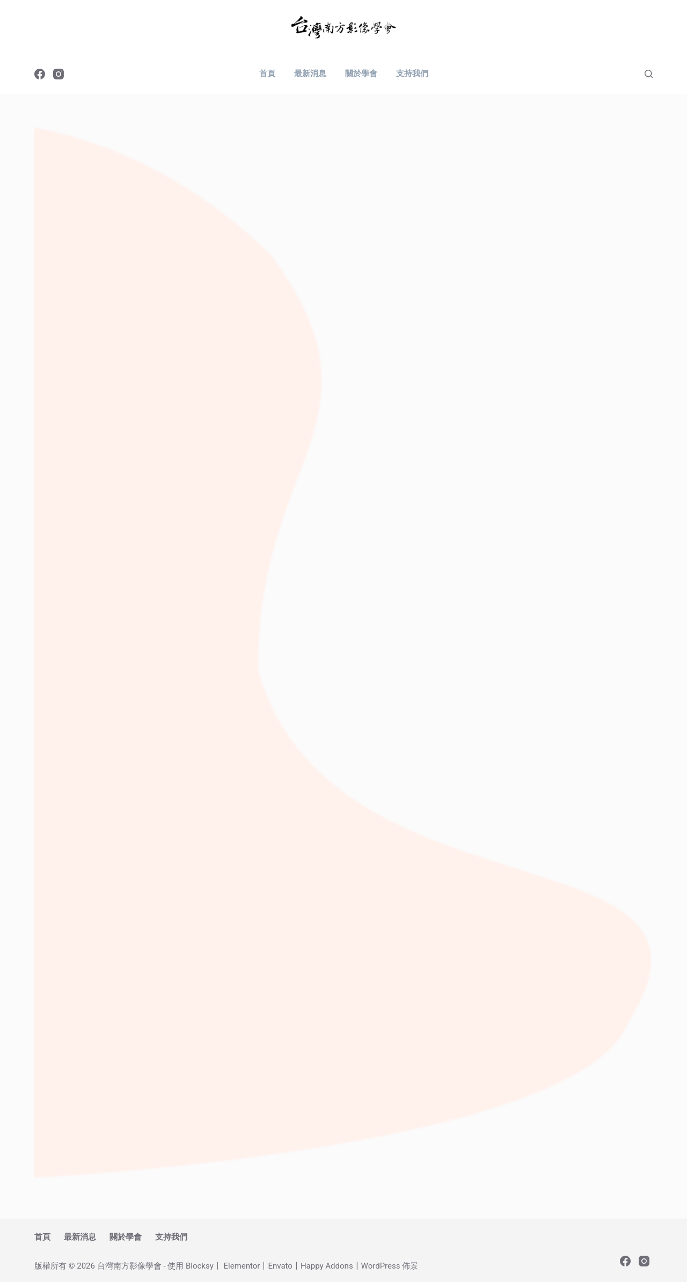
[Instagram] (58, 74)
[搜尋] (649, 74)
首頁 (267, 73)
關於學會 (361, 73)
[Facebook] (39, 74)
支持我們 (412, 73)
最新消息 (310, 73)
